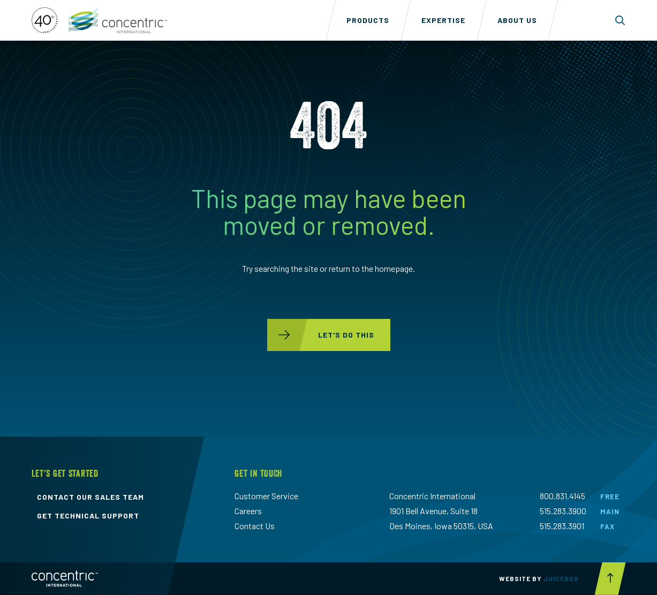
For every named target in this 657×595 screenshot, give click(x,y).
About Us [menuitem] (517, 20)
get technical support (88, 516)
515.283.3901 (562, 526)
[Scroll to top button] (610, 578)
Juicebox (561, 578)
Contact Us (255, 526)
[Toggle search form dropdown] (620, 20)
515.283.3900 (563, 511)
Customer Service (266, 496)
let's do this (320, 335)
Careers (248, 511)
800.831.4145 (562, 496)
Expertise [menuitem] (443, 20)
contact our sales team (90, 497)
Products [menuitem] (367, 20)
